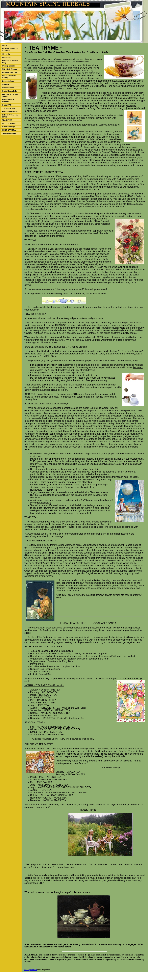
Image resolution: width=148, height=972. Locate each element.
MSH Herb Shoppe (9, 69)
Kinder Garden (8, 88)
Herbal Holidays (8, 127)
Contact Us (6, 57)
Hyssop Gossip (8, 66)
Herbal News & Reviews (8, 101)
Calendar (5, 84)
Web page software (30, 970)
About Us (6, 54)
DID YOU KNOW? (9, 124)
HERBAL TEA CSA (9, 73)
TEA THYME (7, 120)
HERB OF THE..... (9, 130)
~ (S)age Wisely (8, 108)
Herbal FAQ (6, 105)
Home (4, 45)
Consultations (8, 81)
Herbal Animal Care (10, 112)
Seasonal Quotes (9, 133)
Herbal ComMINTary (10, 91)
